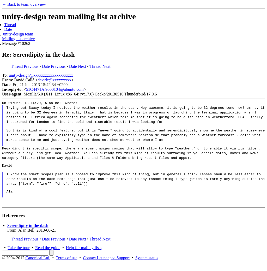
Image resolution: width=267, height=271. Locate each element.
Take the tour (18, 256)
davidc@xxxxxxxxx (54, 80)
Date (8, 29)
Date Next (77, 66)
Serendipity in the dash (27, 234)
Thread (10, 24)
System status (146, 266)
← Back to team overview (24, 4)
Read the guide (47, 256)
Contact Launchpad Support (106, 266)
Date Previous (53, 66)
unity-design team (18, 34)
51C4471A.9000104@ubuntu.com (55, 89)
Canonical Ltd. (37, 266)
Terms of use (66, 266)
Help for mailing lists (83, 256)
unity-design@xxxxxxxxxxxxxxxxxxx (41, 75)
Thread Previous (24, 66)
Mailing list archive (18, 39)
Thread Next (99, 66)
